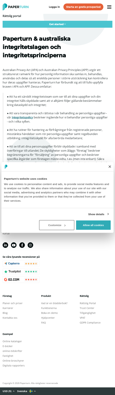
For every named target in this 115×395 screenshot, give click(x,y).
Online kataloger (12, 341)
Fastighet (8, 355)
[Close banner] (110, 166)
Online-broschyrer (13, 360)
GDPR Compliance (90, 322)
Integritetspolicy (22, 117)
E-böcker (8, 346)
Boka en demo (49, 313)
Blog (5, 313)
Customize (56, 225)
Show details (96, 214)
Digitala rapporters (14, 365)
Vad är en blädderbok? (54, 303)
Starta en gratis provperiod (83, 6)
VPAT (82, 317)
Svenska (26, 391)
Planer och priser (13, 303)
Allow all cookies (93, 225)
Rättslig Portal (88, 303)
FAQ (43, 322)
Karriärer (8, 308)
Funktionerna (49, 308)
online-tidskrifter (12, 351)
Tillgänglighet (88, 313)
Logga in (54, 6)
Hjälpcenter (48, 317)
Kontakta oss (10, 317)
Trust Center (87, 308)
